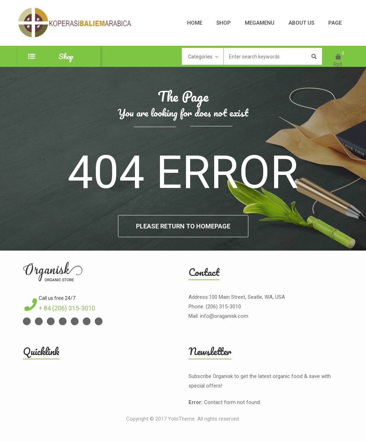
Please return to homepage (183, 226)
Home (194, 23)
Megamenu (259, 23)
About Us (301, 23)
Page (335, 23)
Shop (223, 23)
